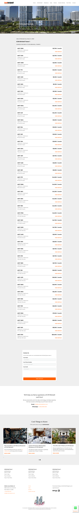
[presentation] (32, 373)
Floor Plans (68, 2)
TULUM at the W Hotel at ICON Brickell (63, 445)
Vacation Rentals (61, 2)
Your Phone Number (27, 362)
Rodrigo (59, 485)
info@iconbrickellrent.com (9, 493)
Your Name (25, 357)
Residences (46, 2)
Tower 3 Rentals (55, 475)
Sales (51, 2)
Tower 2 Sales (31, 474)
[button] (39, 460)
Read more (7, 453)
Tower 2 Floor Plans (32, 477)
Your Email (25, 366)
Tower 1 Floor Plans (8, 477)
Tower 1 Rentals (7, 475)
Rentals (55, 2)
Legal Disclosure (55, 487)
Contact (74, 2)
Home (34, 2)
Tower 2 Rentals (31, 475)
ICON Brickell (39, 2)
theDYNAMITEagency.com (67, 485)
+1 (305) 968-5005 (42, 406)
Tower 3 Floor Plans (56, 477)
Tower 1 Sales (7, 474)
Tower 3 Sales (55, 474)
